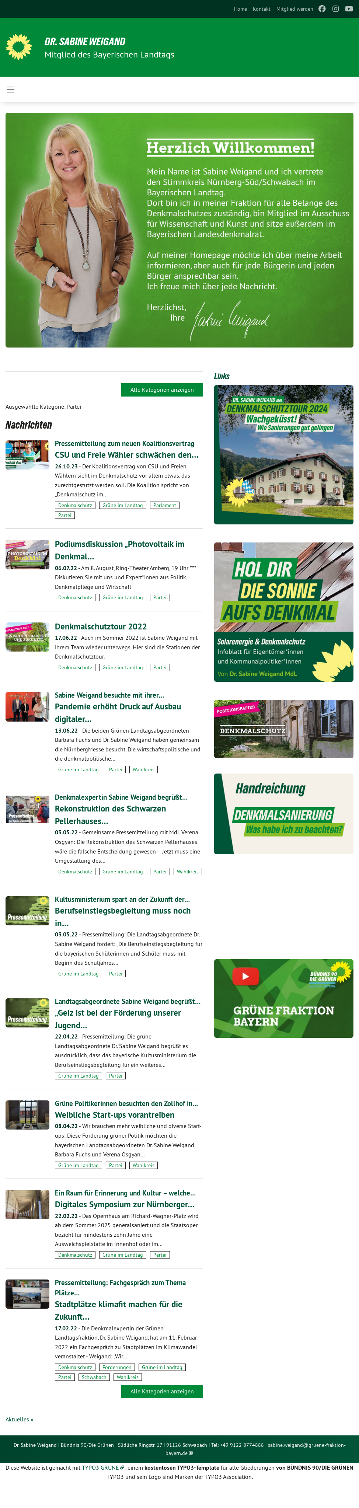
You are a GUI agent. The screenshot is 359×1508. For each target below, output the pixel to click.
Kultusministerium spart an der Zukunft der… (125, 899)
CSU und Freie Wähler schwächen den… (128, 454)
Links (221, 376)
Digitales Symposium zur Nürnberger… (127, 1224)
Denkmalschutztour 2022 (103, 626)
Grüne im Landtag (122, 505)
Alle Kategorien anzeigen (162, 389)
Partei (65, 515)
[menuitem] (240, 9)
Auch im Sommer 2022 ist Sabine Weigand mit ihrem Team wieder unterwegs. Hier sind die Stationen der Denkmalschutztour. (127, 647)
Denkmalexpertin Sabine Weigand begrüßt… (125, 797)
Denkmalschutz (75, 505)
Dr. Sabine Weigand (88, 41)
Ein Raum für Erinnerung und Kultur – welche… (129, 1213)
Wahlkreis (143, 769)
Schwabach (94, 1397)
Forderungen (117, 1387)
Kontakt (262, 9)
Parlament (164, 505)
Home (240, 9)
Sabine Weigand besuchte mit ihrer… (112, 695)
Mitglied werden (294, 9)
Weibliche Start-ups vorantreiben (116, 1135)
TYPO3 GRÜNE (100, 1487)
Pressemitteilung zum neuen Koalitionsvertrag (127, 443)
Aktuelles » (20, 1439)
